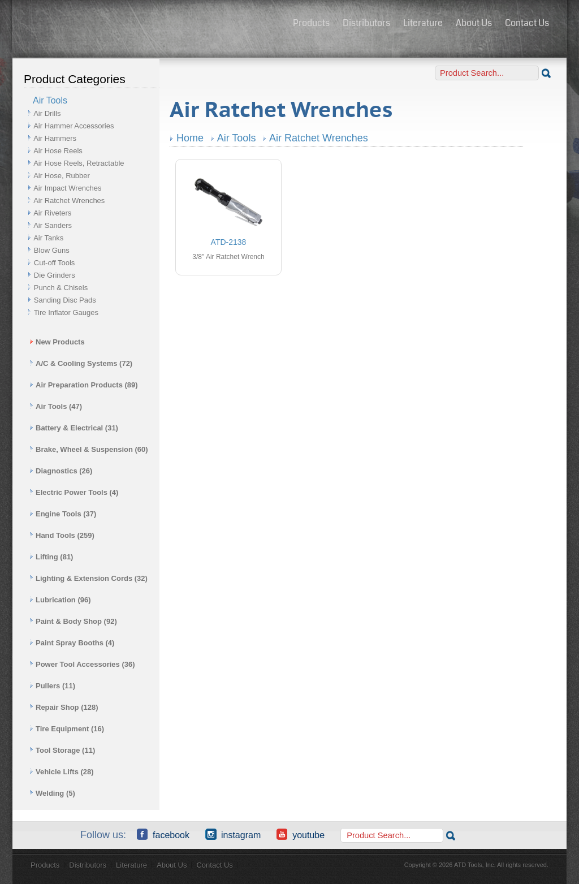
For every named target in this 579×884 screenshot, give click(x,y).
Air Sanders (52, 225)
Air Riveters (52, 213)
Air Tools (236, 138)
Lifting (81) (51, 557)
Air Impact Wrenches (67, 188)
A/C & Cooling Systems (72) (80, 363)
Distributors (366, 22)
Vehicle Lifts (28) (61, 771)
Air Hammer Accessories (73, 126)
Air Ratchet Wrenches (69, 200)
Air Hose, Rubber (61, 175)
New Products (57, 342)
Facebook (163, 834)
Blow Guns (52, 250)
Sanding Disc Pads (65, 300)
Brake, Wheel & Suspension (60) (88, 449)
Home (190, 138)
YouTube (300, 834)
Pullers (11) (52, 686)
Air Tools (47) (55, 406)
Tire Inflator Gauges (66, 312)
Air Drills (47, 113)
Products (311, 22)
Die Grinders (54, 275)
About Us (474, 22)
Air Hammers (54, 138)
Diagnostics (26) (60, 471)
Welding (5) (52, 793)
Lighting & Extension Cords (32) (88, 578)
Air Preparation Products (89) (83, 385)
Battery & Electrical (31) (73, 428)
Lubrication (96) (60, 600)
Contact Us (527, 22)
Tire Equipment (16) (66, 729)
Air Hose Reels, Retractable (78, 163)
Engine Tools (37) (62, 514)
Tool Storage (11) (62, 750)
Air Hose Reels (58, 150)
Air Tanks (48, 238)
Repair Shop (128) (63, 707)
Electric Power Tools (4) (73, 492)
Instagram (233, 834)
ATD (148, 24)
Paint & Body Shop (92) (73, 621)
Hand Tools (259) (61, 535)
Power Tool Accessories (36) (82, 664)
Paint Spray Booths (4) (71, 643)
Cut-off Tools (54, 262)
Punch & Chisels (61, 287)
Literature (423, 22)
